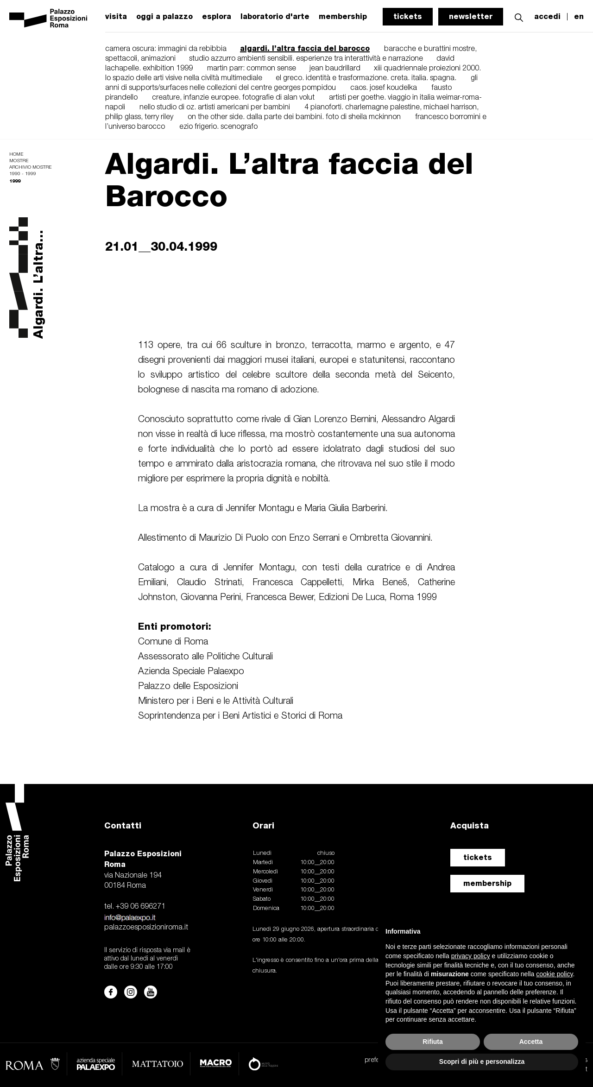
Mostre (18, 161)
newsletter (470, 16)
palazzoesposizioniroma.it (146, 927)
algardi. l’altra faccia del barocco (305, 48)
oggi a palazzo (164, 16)
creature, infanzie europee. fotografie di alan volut (233, 98)
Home (16, 154)
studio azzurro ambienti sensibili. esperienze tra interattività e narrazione (307, 59)
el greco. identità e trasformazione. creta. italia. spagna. (366, 78)
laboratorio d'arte (274, 16)
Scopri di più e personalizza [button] (481, 1061)
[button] (519, 16)
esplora (216, 16)
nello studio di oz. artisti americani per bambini (214, 107)
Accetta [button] (531, 1041)
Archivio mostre (30, 167)
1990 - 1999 (22, 174)
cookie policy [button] (554, 974)
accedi (547, 16)
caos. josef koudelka (383, 88)
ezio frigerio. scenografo (218, 127)
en (579, 16)
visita (116, 16)
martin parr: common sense (252, 68)
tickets (407, 16)
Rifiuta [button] (433, 1041)
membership (487, 883)
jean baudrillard (335, 68)
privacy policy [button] (470, 956)
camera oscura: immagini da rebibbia (166, 49)
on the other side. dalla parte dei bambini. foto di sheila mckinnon (294, 117)
